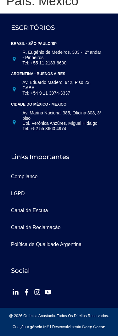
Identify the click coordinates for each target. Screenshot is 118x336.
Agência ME (38, 326)
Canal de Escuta (29, 210)
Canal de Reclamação (35, 227)
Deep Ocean (93, 326)
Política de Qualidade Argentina (46, 244)
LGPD (18, 193)
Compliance (24, 176)
